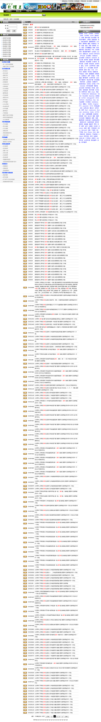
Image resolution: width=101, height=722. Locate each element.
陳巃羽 (91, 124)
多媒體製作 (6, 170)
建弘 (82, 66)
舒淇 (80, 72)
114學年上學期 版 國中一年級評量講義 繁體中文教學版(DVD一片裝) (54, 363)
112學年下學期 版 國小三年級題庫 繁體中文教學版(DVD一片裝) (53, 675)
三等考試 (88, 138)
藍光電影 (94, 37)
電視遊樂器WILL (7, 133)
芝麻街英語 (82, 84)
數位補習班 (84, 41)
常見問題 (70, 1)
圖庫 (97, 116)
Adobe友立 (6, 84)
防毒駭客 (5, 82)
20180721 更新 (7, 48)
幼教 (89, 130)
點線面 (91, 59)
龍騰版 (81, 33)
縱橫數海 (91, 74)
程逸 (82, 45)
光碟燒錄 (5, 86)
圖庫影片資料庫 (7, 141)
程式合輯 (5, 73)
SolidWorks (95, 102)
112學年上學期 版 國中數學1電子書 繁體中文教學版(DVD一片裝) (53, 130)
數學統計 (5, 110)
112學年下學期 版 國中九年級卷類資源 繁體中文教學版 (51, 125)
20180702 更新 (7, 50)
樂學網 (85, 43)
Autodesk (82, 86)
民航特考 (82, 134)
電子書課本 (82, 80)
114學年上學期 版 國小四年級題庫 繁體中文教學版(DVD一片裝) (53, 392)
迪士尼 (90, 116)
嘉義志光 (85, 53)
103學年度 (92, 66)
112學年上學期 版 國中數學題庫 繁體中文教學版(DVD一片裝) (52, 127)
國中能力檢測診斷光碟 (42, 27)
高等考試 (86, 136)
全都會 (91, 126)
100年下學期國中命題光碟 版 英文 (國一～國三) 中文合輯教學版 (53, 198)
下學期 (81, 132)
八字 (96, 70)
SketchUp (91, 96)
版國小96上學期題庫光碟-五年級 (45, 74)
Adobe (92, 112)
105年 (86, 33)
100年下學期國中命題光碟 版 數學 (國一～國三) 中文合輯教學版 (53, 206)
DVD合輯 (81, 118)
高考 (91, 136)
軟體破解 (77, 1)
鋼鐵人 (85, 104)
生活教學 (5, 146)
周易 (90, 45)
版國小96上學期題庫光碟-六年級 (45, 76)
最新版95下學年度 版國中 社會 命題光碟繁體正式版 (50, 225)
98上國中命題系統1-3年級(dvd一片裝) (46, 220)
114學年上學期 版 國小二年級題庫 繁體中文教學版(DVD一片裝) (53, 395)
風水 (89, 70)
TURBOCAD (85, 94)
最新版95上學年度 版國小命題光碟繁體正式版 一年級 (50, 274)
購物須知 (64, 1)
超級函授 (94, 39)
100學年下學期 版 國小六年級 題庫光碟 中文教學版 (50, 193)
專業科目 (88, 134)
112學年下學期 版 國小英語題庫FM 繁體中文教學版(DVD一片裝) (53, 122)
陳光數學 (93, 140)
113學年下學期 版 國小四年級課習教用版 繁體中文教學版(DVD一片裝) (55, 580)
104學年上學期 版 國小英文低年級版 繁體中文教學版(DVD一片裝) (54, 176)
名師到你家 (90, 122)
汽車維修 (5, 113)
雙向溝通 (96, 59)
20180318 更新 (7, 52)
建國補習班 (92, 41)
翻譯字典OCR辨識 (8, 115)
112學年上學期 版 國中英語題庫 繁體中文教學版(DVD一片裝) (52, 133)
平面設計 (81, 74)
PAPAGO (81, 100)
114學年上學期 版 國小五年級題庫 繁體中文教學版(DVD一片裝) (53, 488)
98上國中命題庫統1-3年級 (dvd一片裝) (46, 217)
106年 (81, 35)
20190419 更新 (7, 40)
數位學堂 (88, 49)
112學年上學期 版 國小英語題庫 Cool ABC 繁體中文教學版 (52, 146)
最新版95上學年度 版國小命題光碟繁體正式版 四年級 (50, 250)
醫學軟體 (5, 93)
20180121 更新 (7, 56)
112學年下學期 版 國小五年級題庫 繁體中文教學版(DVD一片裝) (53, 672)
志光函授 (81, 57)
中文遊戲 (5, 124)
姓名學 (96, 68)
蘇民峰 (81, 70)
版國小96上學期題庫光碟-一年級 (45, 66)
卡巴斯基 (88, 102)
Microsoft (84, 130)
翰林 (85, 128)
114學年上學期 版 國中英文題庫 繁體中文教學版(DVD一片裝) (52, 87)
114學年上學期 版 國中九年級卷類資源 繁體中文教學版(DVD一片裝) (54, 486)
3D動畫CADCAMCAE (9, 139)
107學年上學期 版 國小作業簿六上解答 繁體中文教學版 (51, 165)
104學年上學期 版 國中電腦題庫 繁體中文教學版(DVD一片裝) (52, 184)
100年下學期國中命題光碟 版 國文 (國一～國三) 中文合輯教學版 (53, 209)
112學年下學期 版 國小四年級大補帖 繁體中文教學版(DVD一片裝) (54, 704)
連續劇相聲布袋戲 (8, 181)
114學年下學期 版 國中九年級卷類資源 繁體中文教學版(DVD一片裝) (54, 344)
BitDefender (93, 94)
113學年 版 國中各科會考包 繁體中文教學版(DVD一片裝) (51, 98)
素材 (86, 74)
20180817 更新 (7, 46)
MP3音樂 (5, 177)
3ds (98, 100)
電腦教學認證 (6, 159)
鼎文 (98, 132)
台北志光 (94, 57)
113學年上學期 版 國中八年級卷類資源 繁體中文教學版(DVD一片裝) (54, 639)
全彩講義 (96, 80)
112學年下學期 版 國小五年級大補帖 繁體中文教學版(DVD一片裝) (54, 702)
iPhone (90, 132)
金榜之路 (86, 108)
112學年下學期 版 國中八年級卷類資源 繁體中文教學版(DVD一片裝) (54, 685)
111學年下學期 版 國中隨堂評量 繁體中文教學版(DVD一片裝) (52, 152)
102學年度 (92, 78)
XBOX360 (5, 135)
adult (97, 78)
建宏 (82, 126)
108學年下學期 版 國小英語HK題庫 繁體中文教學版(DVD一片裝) (53, 160)
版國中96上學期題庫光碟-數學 (44, 38)
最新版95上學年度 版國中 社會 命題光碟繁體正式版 (50, 277)
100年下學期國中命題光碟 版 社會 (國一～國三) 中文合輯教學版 (53, 201)
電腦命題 (88, 118)
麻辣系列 (82, 61)
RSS (73, 22)
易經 (97, 66)
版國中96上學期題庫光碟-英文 (44, 35)
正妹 (83, 114)
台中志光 (82, 55)
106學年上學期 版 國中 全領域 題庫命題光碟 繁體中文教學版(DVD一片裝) (56, 171)
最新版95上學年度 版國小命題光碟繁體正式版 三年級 (50, 263)
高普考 (94, 138)
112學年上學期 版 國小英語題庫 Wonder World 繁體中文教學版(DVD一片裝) (56, 138)
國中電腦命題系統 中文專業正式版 (45, 30)
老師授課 (85, 90)
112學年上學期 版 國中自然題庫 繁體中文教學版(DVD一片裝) (52, 136)
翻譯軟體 (81, 120)
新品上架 (18, 11)
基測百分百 (83, 122)
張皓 (82, 47)
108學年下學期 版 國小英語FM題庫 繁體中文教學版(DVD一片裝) (53, 163)
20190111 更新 (7, 42)
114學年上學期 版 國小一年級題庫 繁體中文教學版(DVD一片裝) (53, 398)
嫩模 (89, 43)
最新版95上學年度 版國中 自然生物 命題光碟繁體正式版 (51, 255)
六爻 (92, 70)
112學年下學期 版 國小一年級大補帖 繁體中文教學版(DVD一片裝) (54, 712)
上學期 (89, 39)
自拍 (81, 108)
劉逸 (94, 47)
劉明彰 (94, 45)
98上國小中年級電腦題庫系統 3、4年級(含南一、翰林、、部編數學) (55, 51)
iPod (85, 132)
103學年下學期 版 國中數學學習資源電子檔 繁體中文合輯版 (52, 187)
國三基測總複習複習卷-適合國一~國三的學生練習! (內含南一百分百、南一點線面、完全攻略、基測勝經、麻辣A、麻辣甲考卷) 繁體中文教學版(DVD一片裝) (56, 58)
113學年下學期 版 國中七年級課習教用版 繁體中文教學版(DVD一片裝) (55, 578)
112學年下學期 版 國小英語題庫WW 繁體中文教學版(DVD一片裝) (54, 100)
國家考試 (81, 49)
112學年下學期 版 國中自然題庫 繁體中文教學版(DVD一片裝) (52, 117)
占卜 (85, 68)
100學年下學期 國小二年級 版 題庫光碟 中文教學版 (50, 190)
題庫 (93, 118)
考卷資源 (94, 128)
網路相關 (5, 79)
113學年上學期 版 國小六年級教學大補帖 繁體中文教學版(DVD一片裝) (55, 647)
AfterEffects (88, 100)
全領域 (89, 84)
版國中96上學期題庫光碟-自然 (44, 32)
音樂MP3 (95, 82)
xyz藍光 (94, 51)
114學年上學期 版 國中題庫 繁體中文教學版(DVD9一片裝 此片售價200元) (56, 385)
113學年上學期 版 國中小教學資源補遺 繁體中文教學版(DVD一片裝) (54, 92)
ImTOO (83, 98)
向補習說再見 (95, 120)
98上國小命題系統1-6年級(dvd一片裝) (46, 214)
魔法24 (92, 108)
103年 (86, 66)
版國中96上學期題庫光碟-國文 (44, 41)
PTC (80, 106)
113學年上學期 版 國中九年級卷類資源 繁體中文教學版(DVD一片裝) (54, 642)
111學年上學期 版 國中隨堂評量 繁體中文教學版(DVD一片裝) (52, 155)
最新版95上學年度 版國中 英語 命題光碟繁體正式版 (50, 258)
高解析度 (95, 72)
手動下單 (28, 11)
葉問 (82, 110)
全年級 (94, 84)
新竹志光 (97, 53)
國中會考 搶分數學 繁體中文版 (44, 53)
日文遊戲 (5, 128)
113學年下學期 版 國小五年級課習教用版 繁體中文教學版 (51, 583)
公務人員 (81, 138)
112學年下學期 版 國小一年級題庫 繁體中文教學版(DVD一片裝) (53, 696)
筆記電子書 (90, 80)
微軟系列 (5, 75)
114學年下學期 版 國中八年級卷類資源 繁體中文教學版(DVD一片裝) (54, 336)
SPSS (97, 98)
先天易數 (90, 68)
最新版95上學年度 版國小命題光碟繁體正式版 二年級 (50, 271)
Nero (80, 104)
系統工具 (5, 77)
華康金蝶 (96, 106)
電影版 (96, 86)
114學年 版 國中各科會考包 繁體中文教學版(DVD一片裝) (51, 89)
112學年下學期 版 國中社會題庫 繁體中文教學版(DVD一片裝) (52, 114)
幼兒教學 (5, 148)
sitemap (35, 719)
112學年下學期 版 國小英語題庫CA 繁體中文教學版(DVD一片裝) (53, 103)
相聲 (96, 118)
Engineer (96, 104)
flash (86, 110)
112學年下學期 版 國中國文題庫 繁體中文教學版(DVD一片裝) (52, 108)
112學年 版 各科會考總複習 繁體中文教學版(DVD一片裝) (51, 149)
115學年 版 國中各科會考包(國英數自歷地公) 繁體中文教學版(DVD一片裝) (56, 319)
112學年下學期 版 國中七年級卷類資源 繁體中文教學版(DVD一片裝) (54, 688)
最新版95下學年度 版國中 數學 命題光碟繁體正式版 (50, 244)
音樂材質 (5, 168)
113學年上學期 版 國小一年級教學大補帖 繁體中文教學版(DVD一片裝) (55, 656)
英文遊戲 (5, 126)
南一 (97, 130)
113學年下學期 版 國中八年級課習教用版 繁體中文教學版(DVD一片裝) (55, 586)
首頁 (11, 19)
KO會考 (94, 61)
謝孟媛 (86, 124)
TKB (93, 49)
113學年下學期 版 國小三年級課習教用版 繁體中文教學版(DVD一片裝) (55, 569)
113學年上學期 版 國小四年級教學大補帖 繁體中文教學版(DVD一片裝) (55, 645)
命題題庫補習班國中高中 (9, 161)
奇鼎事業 (88, 61)
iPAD (94, 132)
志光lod (91, 53)
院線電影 (5, 175)
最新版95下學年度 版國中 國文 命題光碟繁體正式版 (50, 236)
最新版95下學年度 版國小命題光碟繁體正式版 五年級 (50, 228)
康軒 (89, 128)
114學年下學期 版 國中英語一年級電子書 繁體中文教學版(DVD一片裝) (55, 324)
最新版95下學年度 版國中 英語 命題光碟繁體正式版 (50, 239)
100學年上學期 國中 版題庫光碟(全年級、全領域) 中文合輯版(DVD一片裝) (56, 212)
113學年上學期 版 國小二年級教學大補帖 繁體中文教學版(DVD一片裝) (55, 653)
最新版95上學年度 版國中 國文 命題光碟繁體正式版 (50, 252)
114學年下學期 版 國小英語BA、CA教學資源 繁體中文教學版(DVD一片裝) (56, 346)
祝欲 (86, 45)
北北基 (96, 126)
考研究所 (82, 82)
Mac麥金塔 (6, 106)
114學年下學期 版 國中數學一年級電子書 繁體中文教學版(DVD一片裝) (55, 321)
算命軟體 (5, 157)
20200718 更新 (7, 38)
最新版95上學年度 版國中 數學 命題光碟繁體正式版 (50, 266)
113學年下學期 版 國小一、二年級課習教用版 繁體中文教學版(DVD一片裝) (56, 572)
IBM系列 (5, 99)
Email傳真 (5, 88)
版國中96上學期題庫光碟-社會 (44, 43)
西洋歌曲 (88, 88)
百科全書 (5, 153)
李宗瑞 (90, 72)
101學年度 (87, 140)
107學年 (86, 35)
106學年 (96, 33)
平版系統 (95, 134)
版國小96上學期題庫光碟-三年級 (45, 68)
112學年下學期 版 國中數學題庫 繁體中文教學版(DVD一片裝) (52, 106)
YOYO (91, 106)
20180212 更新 (7, 54)
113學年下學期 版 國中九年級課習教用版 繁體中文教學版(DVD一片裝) (55, 588)
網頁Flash (5, 97)
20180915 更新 (7, 44)
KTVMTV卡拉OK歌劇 (9, 179)
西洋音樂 (91, 90)
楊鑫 (80, 78)
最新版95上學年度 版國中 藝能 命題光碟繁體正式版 (50, 280)
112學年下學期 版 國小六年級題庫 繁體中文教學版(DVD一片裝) (53, 691)
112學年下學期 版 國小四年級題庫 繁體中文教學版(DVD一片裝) (53, 693)
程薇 (82, 37)
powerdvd (85, 106)
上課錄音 (88, 82)
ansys (93, 92)
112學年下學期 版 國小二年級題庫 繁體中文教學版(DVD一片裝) (53, 678)
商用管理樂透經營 (8, 117)
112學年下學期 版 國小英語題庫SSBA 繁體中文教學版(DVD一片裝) (54, 119)
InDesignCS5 (90, 98)
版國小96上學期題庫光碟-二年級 (45, 63)
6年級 (93, 88)
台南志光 (88, 57)
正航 (85, 116)
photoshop (86, 112)
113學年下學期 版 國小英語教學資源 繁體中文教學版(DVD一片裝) (54, 519)
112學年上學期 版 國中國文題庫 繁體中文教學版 (49, 141)
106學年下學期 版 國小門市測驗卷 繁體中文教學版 (49, 168)
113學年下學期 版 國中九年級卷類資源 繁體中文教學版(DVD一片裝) (54, 575)
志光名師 (81, 88)
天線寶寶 (81, 102)
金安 (86, 126)
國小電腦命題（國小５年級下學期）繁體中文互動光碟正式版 (52, 247)
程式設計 (5, 71)
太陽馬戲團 (89, 114)
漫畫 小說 (5, 150)
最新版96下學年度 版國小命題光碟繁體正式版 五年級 (50, 222)
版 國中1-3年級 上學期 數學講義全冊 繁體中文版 (49, 179)
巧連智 (93, 130)
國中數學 (85, 78)
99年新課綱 (89, 86)
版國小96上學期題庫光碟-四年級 (45, 71)
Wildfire (90, 104)
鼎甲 (89, 76)
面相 (85, 70)
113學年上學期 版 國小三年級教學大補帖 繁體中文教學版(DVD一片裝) (55, 632)
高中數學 (84, 142)
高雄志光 (95, 55)
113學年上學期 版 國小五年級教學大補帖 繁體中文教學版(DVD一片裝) (55, 650)
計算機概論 (88, 47)
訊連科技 (95, 114)
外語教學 (5, 155)
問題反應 (83, 1)
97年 (98, 84)
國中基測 (87, 37)
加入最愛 (89, 1)
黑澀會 (85, 72)
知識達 (96, 136)
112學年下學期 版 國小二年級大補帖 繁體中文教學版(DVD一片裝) (54, 710)
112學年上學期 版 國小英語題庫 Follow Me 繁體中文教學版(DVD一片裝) (55, 144)
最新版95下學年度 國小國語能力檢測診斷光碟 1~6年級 (51, 241)
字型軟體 (5, 91)
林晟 (89, 92)
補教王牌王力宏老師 (8, 66)
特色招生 (91, 63)
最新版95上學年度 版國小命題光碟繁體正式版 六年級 (50, 260)
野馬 (95, 124)
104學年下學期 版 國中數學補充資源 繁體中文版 (49, 174)
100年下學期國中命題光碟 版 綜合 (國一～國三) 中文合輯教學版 (53, 195)
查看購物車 (96, 1)
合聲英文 (84, 76)
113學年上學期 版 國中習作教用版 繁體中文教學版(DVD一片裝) (53, 95)
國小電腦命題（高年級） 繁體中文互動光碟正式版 (49, 79)
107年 (92, 35)
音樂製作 (5, 166)
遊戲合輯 (5, 130)
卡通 (97, 76)
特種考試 (94, 43)
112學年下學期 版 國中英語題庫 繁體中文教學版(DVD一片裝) (52, 111)
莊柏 (97, 47)
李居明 (81, 68)
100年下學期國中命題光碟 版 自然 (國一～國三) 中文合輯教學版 (53, 203)
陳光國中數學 (87, 51)
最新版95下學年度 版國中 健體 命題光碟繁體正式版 (50, 233)
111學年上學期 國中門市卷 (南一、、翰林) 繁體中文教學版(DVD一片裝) (55, 157)
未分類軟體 (6, 119)
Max (94, 100)
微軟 (94, 116)
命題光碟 (88, 120)
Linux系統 (5, 104)
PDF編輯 (5, 102)
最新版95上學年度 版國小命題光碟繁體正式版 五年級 (50, 269)
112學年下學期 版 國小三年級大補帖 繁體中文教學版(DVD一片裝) (54, 707)
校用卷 (86, 59)
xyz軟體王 (9, 11)
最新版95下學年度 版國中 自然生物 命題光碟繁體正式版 (51, 231)
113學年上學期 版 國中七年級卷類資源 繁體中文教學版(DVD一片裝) (54, 629)
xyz (39, 719)
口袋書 (86, 63)
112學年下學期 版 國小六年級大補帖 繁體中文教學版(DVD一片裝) (54, 699)
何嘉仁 (93, 76)
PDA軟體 (5, 95)
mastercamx (92, 110)
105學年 (91, 33)
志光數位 (88, 55)
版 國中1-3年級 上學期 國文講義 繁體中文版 (48, 182)
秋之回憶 (85, 96)
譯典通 (81, 116)
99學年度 (84, 92)
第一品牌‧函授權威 (8, 64)
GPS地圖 (5, 108)
